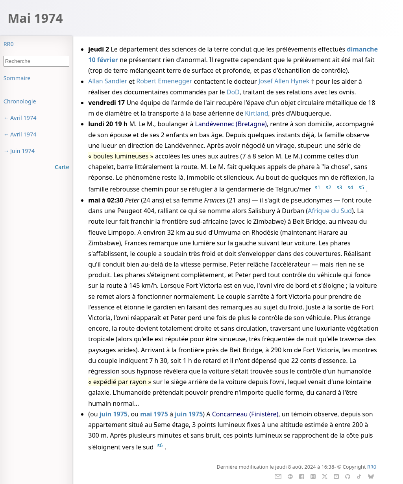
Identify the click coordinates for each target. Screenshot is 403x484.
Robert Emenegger (164, 81)
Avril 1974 (23, 117)
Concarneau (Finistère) (245, 414)
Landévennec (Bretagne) (230, 124)
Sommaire (17, 78)
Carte (62, 167)
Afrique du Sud (330, 210)
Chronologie (20, 101)
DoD (233, 92)
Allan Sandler (107, 81)
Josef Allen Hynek (284, 81)
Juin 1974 (22, 151)
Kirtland (256, 113)
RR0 (9, 44)
